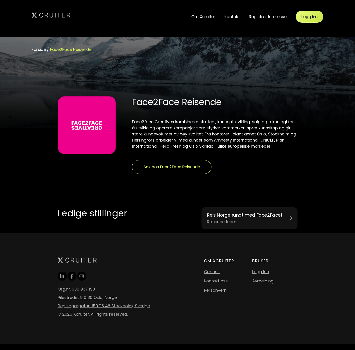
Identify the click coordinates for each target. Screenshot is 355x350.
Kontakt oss (216, 281)
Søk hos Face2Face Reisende (172, 167)
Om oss (212, 271)
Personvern (215, 290)
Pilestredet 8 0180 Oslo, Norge (87, 297)
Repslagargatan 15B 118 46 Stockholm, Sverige (104, 306)
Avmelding (262, 281)
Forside (39, 49)
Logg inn (309, 16)
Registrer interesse (268, 16)
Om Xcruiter (203, 16)
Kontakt (232, 16)
